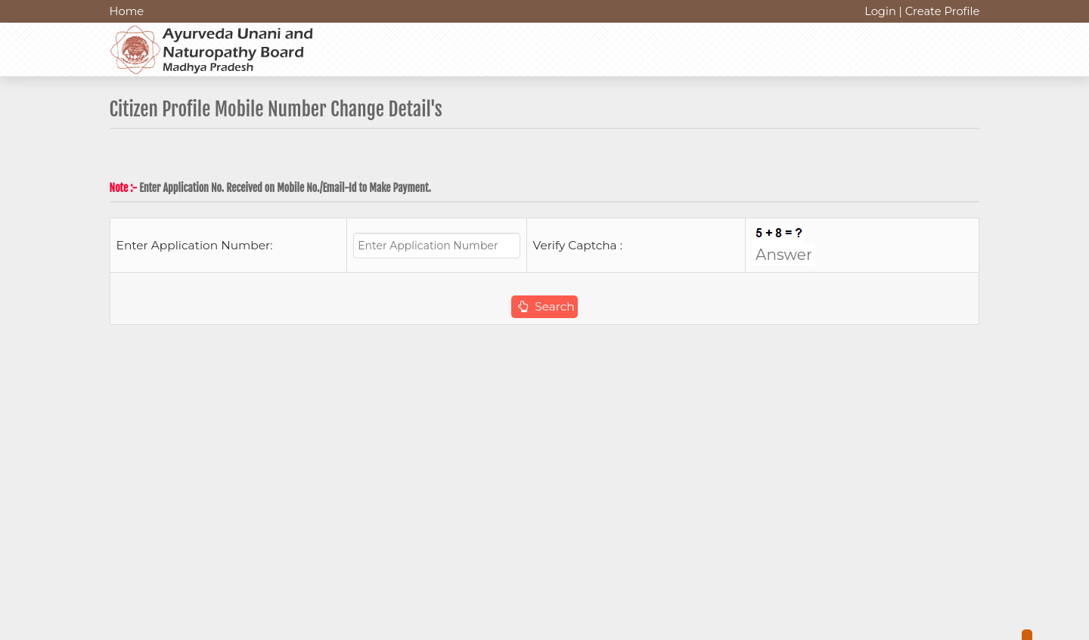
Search (546, 306)
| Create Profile (938, 11)
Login (880, 11)
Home (127, 11)
